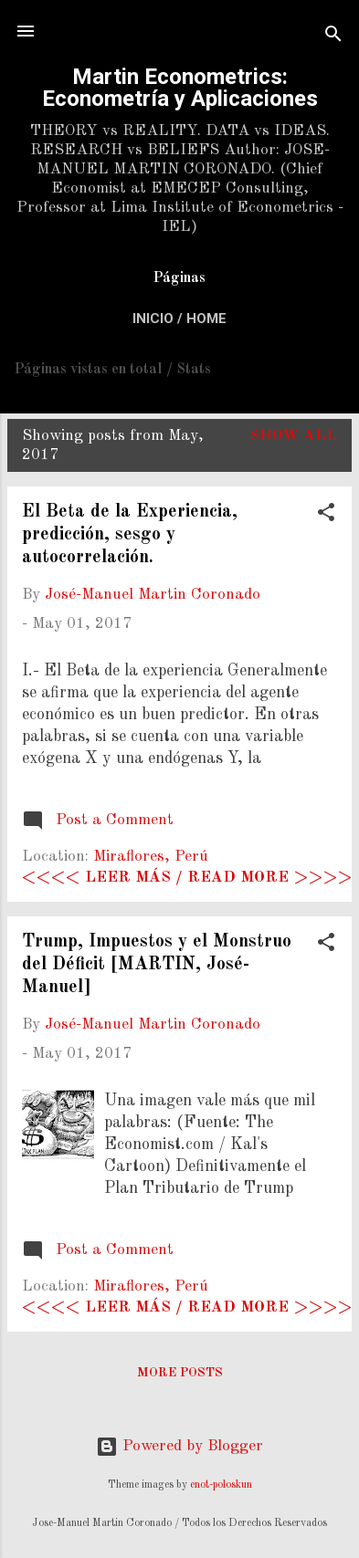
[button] (326, 515)
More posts (180, 1372)
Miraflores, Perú (150, 856)
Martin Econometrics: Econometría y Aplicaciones (180, 87)
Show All (293, 436)
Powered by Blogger (179, 1446)
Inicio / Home (179, 318)
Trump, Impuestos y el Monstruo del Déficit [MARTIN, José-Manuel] (156, 965)
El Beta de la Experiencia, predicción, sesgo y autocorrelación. (130, 535)
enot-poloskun (221, 1485)
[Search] (333, 37)
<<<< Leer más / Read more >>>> (187, 877)
